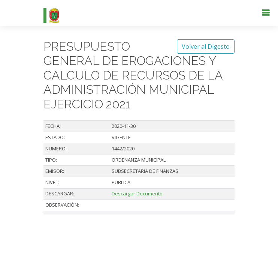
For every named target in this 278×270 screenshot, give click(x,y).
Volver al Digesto (206, 46)
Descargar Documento (137, 193)
